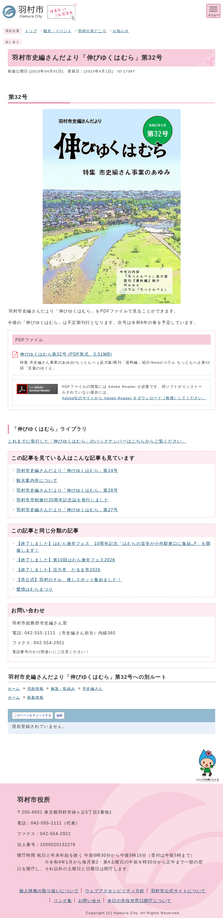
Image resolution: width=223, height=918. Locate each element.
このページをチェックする (32, 715)
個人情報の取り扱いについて (49, 891)
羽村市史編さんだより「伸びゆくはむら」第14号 (67, 470)
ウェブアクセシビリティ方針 (115, 891)
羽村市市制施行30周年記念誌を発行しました (62, 500)
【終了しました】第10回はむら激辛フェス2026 (65, 560)
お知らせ (121, 31)
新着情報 (35, 698)
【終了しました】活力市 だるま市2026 (58, 570)
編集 (59, 715)
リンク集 (63, 901)
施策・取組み (63, 689)
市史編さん (92, 689)
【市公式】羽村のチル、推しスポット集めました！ (69, 579)
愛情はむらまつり (34, 589)
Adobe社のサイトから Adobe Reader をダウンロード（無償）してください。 (134, 398)
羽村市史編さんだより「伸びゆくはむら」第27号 (67, 510)
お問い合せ (89, 901)
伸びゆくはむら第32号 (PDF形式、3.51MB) (62, 354)
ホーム (14, 689)
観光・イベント (57, 31)
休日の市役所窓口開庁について (139, 901)
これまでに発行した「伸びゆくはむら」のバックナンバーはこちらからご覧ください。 (97, 441)
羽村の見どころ (92, 31)
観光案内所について (37, 480)
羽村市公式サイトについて (178, 891)
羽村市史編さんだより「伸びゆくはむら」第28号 (67, 490)
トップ (31, 31)
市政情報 (35, 689)
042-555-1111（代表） (55, 823)
